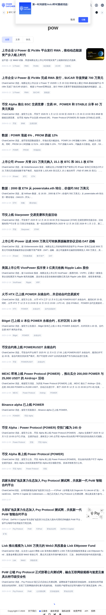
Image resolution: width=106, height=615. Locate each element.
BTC (25, 176)
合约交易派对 (50, 309)
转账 (23, 203)
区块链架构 (54, 591)
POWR (15, 150)
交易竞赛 (33, 123)
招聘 (93, 611)
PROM (26, 150)
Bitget (15, 335)
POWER (24, 309)
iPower (15, 176)
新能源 (47, 92)
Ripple (28, 282)
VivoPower (17, 282)
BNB (23, 123)
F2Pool (39, 529)
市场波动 (37, 150)
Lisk (14, 560)
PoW (30, 529)
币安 (14, 123)
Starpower (25, 229)
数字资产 (40, 256)
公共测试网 (40, 591)
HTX (14, 309)
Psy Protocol (18, 529)
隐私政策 (66, 611)
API (86, 611)
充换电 (68, 66)
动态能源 (46, 66)
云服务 (44, 611)
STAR (36, 229)
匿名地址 (33, 203)
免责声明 (77, 611)
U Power (16, 66)
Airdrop (43, 393)
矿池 (5, 534)
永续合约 (36, 309)
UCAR (57, 66)
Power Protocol (29, 393)
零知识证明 (51, 529)
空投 (31, 442)
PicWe (35, 66)
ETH (33, 176)
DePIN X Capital (67, 529)
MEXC (15, 393)
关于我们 (32, 611)
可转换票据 (27, 256)
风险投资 (33, 560)
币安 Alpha (28, 416)
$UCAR (36, 92)
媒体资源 (54, 611)
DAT (50, 256)
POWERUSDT (27, 362)
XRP (38, 282)
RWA (26, 66)
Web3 (23, 560)
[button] (102, 5)
